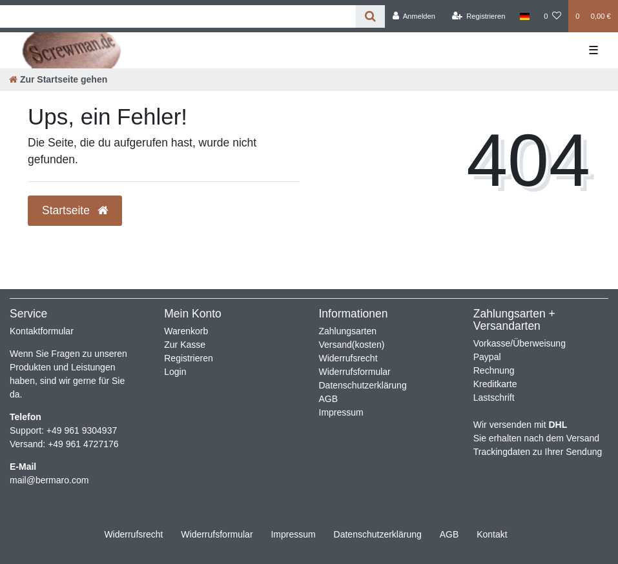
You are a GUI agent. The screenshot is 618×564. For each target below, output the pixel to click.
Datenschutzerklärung (363, 385)
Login (175, 372)
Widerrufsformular (355, 372)
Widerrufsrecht (348, 358)
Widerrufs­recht (133, 534)
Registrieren (188, 358)
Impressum (341, 412)
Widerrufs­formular (216, 534)
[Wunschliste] (552, 16)
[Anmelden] (413, 16)
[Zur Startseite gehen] (58, 79)
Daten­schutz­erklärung (378, 534)
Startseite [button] (75, 210)
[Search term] (178, 16)
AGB (328, 399)
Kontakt (492, 534)
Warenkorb (186, 331)
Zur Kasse (184, 344)
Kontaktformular (42, 331)
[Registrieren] (478, 16)
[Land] (525, 16)
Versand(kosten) (352, 344)
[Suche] (370, 16)
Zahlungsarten (348, 331)
